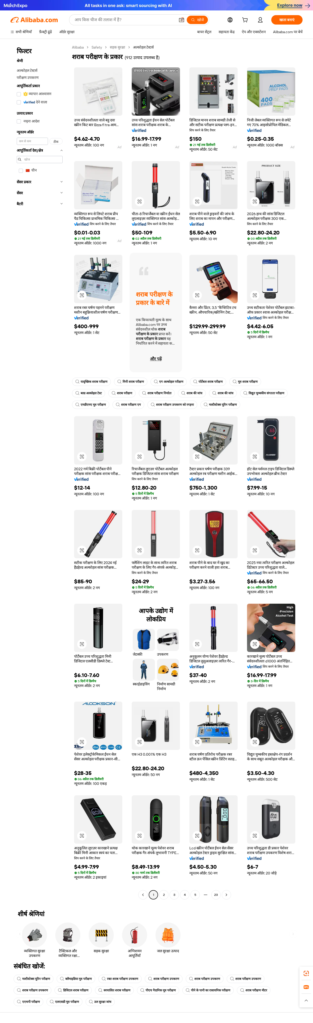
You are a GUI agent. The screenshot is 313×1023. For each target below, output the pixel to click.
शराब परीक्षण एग (128, 405)
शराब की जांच (191, 393)
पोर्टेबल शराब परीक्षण (208, 382)
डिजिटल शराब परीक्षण (73, 990)
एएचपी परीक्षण (28, 1002)
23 (216, 895)
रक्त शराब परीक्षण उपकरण (120, 979)
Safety (97, 47)
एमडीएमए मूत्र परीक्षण (90, 405)
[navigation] (40, 472)
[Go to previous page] (143, 894)
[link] (306, 973)
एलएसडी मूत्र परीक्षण (64, 1002)
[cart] (246, 21)
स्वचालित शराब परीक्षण (114, 990)
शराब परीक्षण (122, 393)
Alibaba (78, 47)
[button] (181, 20)
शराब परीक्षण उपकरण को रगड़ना (172, 405)
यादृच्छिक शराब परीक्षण (91, 382)
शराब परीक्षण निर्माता (156, 393)
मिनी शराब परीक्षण (130, 382)
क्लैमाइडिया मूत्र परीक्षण (76, 979)
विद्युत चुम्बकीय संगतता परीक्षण (263, 393)
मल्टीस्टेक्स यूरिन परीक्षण (220, 405)
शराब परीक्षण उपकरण (163, 979)
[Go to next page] (226, 894)
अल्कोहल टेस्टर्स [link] (143, 47)
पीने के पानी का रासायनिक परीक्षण (208, 990)
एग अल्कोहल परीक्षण (168, 382)
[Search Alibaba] (124, 20)
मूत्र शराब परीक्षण (245, 382)
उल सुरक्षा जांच (100, 1002)
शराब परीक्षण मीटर (253, 990)
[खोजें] (197, 20)
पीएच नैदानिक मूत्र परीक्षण (158, 990)
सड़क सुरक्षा (117, 47)
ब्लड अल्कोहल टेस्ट (88, 393)
